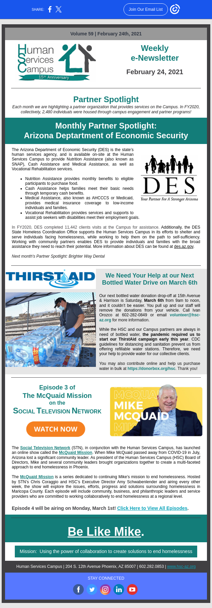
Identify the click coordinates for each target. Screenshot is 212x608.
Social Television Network (45, 447)
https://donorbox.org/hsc (151, 368)
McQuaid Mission (75, 452)
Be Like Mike (104, 532)
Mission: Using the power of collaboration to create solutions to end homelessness (106, 551)
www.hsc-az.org (181, 566)
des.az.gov (183, 246)
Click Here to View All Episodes (152, 508)
